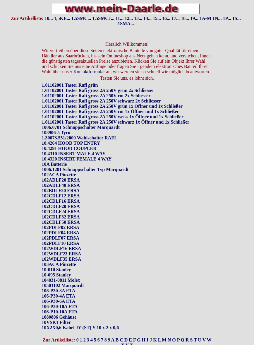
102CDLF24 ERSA (61, 211)
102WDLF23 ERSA (61, 253)
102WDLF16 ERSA (61, 248)
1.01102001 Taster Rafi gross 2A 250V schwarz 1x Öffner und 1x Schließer (116, 121)
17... (175, 18)
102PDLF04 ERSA (60, 232)
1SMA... (126, 23)
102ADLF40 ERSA (61, 185)
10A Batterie (54, 164)
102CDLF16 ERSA (61, 201)
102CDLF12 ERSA (61, 195)
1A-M (205, 18)
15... (157, 18)
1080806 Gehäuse (59, 317)
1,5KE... (62, 18)
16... (166, 18)
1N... (217, 18)
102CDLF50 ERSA (61, 222)
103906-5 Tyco (56, 132)
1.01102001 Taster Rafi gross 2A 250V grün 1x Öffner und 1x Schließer (112, 106)
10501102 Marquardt (63, 285)
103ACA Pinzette (59, 264)
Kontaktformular (89, 71)
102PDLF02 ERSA (60, 227)
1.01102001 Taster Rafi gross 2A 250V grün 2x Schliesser (98, 90)
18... (185, 18)
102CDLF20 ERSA (61, 206)
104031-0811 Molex (61, 280)
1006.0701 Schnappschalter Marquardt (81, 127)
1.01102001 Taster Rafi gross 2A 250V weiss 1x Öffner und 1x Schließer (112, 116)
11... (119, 18)
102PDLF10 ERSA (60, 243)
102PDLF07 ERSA (60, 237)
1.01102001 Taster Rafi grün (70, 85)
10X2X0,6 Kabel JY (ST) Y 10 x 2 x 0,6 (80, 327)
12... (129, 18)
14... (147, 18)
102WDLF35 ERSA (61, 259)
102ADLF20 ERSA (61, 179)
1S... (236, 18)
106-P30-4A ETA (58, 295)
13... (138, 18)
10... (49, 18)
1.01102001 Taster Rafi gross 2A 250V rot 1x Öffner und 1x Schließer (110, 111)
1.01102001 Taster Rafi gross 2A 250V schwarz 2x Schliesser (101, 100)
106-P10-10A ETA (60, 311)
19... (194, 18)
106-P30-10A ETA (60, 306)
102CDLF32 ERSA (61, 216)
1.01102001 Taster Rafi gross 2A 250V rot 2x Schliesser (96, 95)
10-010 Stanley (56, 269)
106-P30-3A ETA (58, 290)
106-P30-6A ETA (58, 301)
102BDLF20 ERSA (61, 190)
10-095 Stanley (56, 274)
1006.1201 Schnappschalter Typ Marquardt (85, 169)
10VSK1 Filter (56, 322)
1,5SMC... (81, 18)
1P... (227, 18)
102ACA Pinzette (59, 174)
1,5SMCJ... (103, 18)
